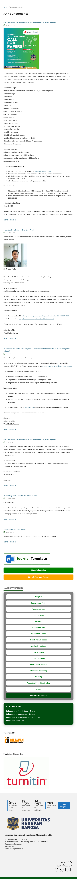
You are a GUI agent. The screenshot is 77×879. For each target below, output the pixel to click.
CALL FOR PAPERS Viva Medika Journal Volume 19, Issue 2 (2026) (30, 23)
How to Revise (38, 652)
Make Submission (38, 570)
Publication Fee (38, 628)
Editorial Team (38, 615)
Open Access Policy (38, 603)
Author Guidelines (38, 646)
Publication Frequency (38, 664)
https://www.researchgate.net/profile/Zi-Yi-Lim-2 (36, 319)
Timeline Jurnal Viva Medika (15, 529)
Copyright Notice (38, 658)
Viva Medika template (43, 171)
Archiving (38, 677)
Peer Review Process (38, 640)
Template (38, 597)
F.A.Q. (38, 689)
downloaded (29, 407)
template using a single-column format (57, 366)
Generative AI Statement (38, 695)
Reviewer (38, 621)
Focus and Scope (38, 609)
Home (6, 7)
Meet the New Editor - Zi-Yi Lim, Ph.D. (19, 230)
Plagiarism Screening (38, 671)
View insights (64, 805)
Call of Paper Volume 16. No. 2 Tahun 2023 (21, 496)
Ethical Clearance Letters (38, 577)
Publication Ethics (38, 634)
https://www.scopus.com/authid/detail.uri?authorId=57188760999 (45, 316)
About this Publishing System (38, 683)
